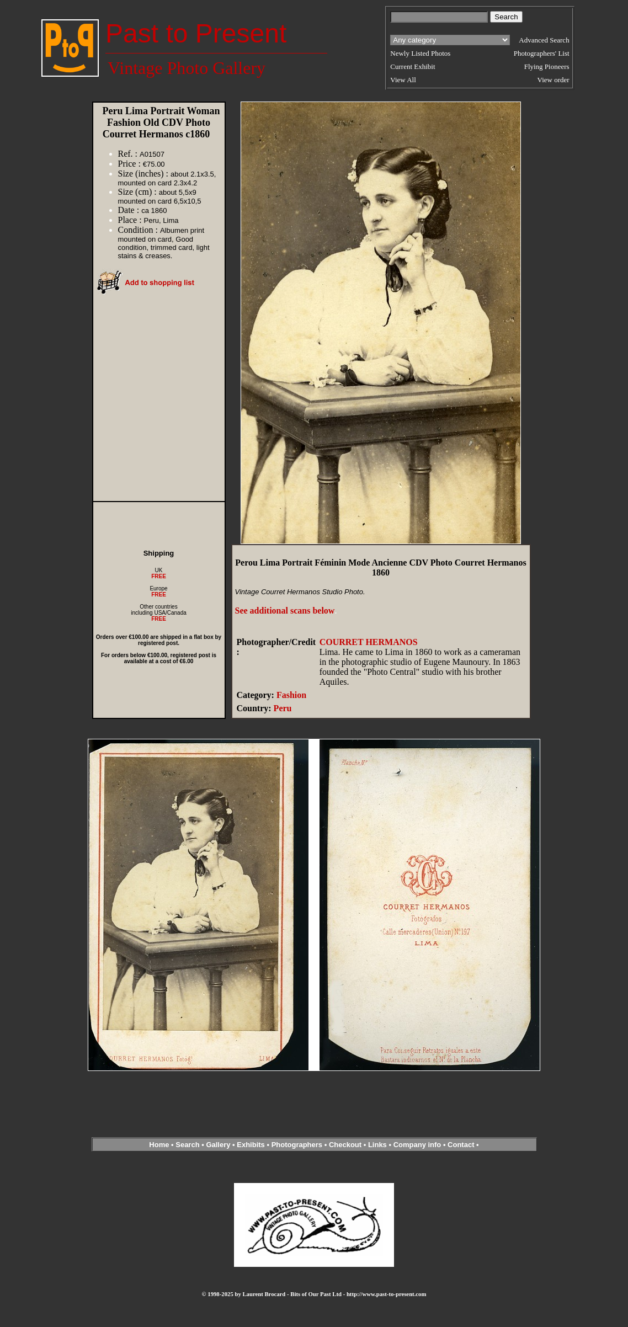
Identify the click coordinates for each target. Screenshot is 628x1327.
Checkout (345, 1145)
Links (377, 1145)
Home (159, 1145)
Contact (461, 1145)
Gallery (218, 1145)
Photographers (297, 1145)
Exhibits (251, 1145)
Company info (418, 1145)
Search (187, 1145)
